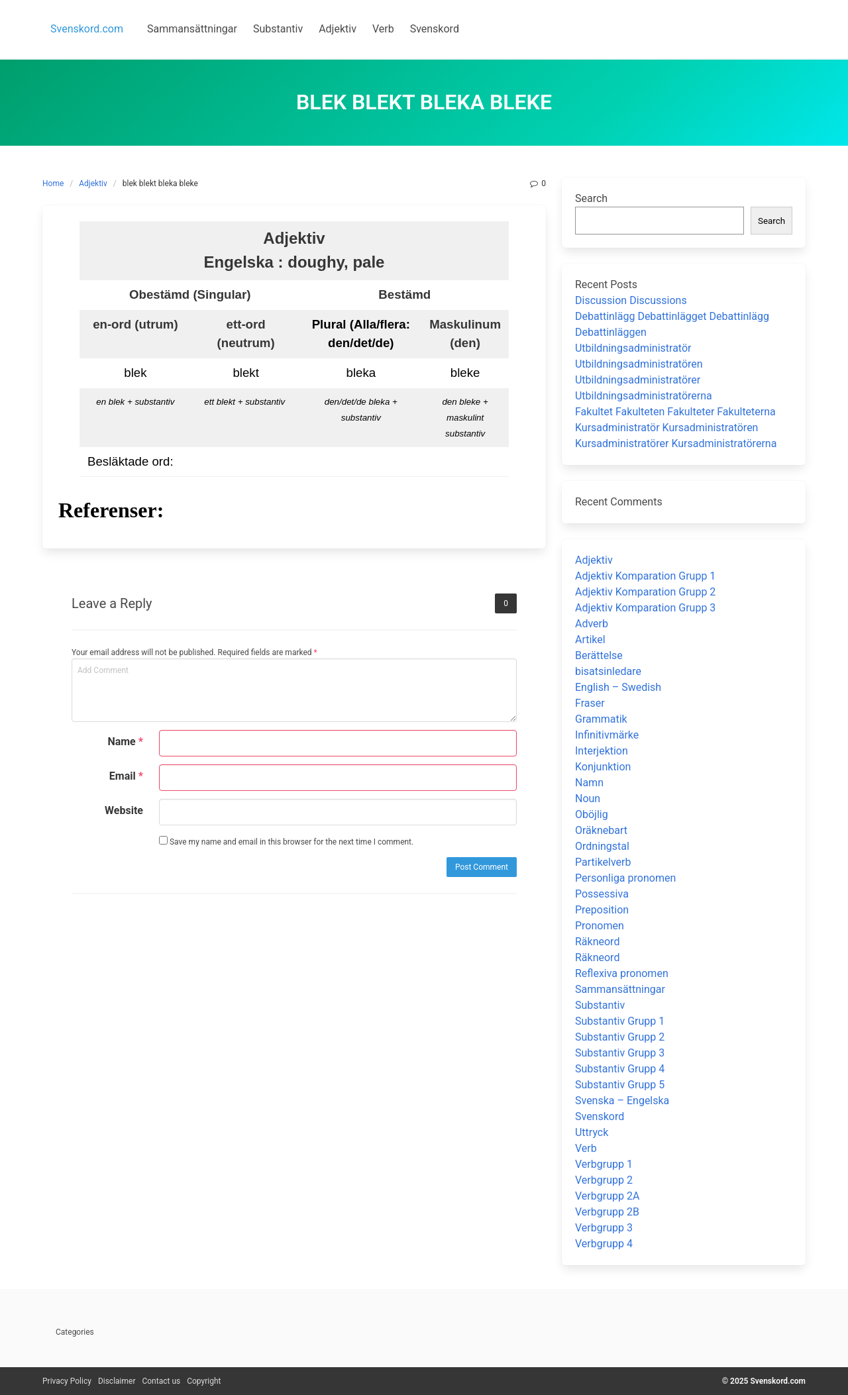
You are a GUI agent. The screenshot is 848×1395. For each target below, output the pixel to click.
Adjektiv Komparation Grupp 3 (645, 607)
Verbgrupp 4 (604, 1243)
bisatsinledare (608, 671)
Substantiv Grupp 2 (619, 1037)
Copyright (204, 1381)
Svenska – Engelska (622, 1100)
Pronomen (599, 925)
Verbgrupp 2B (607, 1212)
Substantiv (600, 1005)
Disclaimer (117, 1381)
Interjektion (601, 751)
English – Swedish (618, 687)
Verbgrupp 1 (604, 1164)
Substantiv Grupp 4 (619, 1068)
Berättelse (599, 655)
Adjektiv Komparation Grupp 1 (645, 576)
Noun (587, 798)
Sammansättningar (620, 989)
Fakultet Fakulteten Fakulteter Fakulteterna (675, 411)
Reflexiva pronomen (621, 973)
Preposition (602, 910)
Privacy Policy (66, 1381)
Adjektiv (93, 183)
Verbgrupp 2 (604, 1180)
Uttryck (591, 1132)
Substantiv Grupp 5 (619, 1084)
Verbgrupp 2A (607, 1196)
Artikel (590, 639)
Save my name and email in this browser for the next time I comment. (286, 841)
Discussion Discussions (631, 300)
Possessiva (602, 894)
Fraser (590, 703)
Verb (586, 1148)
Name (125, 741)
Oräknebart (601, 830)
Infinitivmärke (607, 735)
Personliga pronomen (625, 878)
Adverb (591, 623)
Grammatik (601, 719)
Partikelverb (603, 862)
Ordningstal (602, 846)
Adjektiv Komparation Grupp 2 (645, 592)
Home (53, 183)
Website (124, 810)
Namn (589, 782)
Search (591, 198)
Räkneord (597, 941)
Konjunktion (603, 766)
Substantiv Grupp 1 (619, 1021)
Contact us (161, 1381)
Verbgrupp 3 (604, 1227)
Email (126, 776)
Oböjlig (591, 814)
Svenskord (599, 1116)
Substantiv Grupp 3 (619, 1053)
